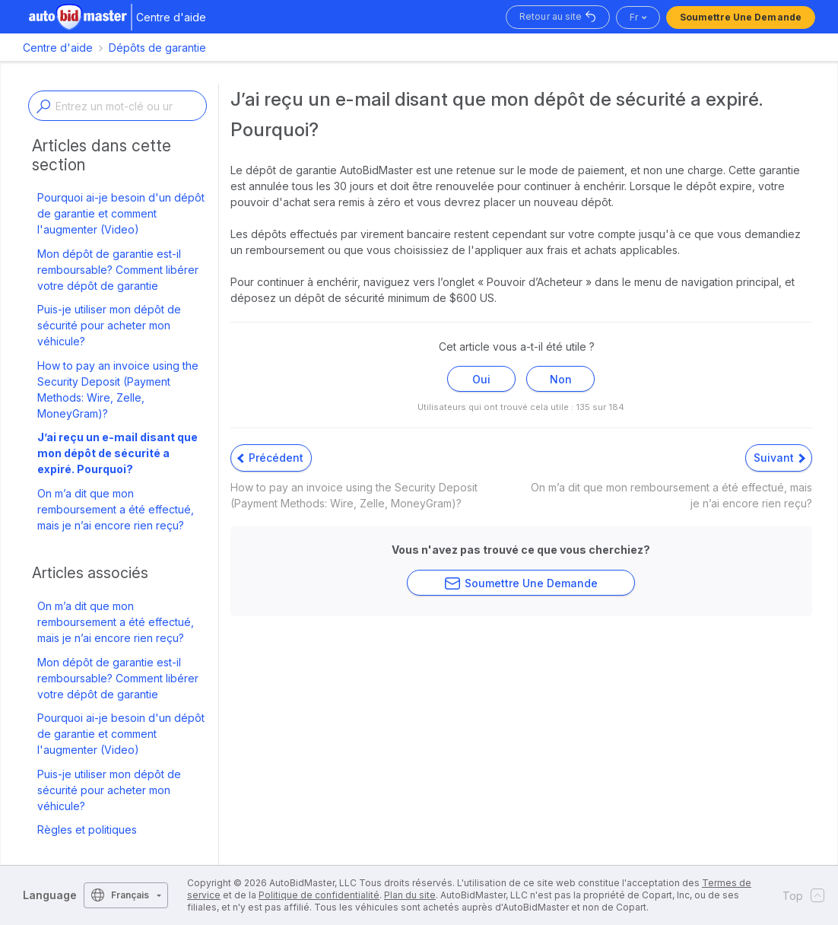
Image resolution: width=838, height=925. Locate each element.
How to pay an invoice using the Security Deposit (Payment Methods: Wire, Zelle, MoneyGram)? (117, 389)
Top (798, 895)
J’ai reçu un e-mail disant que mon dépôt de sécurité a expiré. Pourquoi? (117, 453)
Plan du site (410, 895)
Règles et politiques (87, 829)
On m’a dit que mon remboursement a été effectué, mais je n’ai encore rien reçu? (115, 509)
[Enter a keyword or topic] (117, 106)
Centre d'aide (58, 47)
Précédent (270, 457)
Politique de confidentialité (319, 895)
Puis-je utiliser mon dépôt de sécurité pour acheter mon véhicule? (109, 325)
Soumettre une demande (740, 17)
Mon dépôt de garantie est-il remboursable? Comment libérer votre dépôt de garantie (117, 269)
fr (634, 17)
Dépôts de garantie (157, 47)
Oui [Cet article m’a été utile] (481, 379)
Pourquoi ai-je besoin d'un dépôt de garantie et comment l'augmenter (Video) (121, 213)
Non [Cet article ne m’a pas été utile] (561, 379)
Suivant (779, 457)
